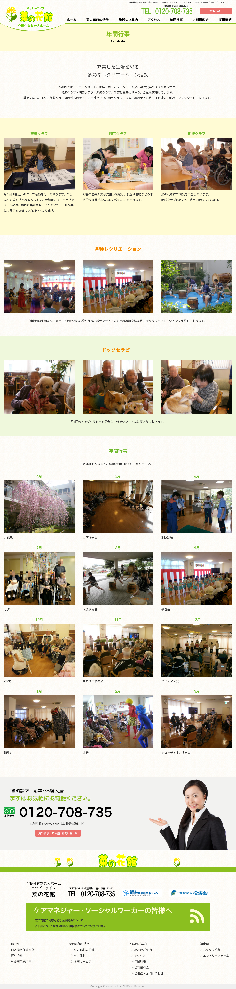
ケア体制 (80, 955)
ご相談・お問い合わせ (148, 973)
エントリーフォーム (216, 955)
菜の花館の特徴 (84, 949)
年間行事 (140, 961)
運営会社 (17, 955)
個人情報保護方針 (22, 949)
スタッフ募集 (212, 949)
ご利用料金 (141, 967)
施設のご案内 (143, 949)
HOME (15, 944)
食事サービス (82, 961)
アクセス (140, 955)
